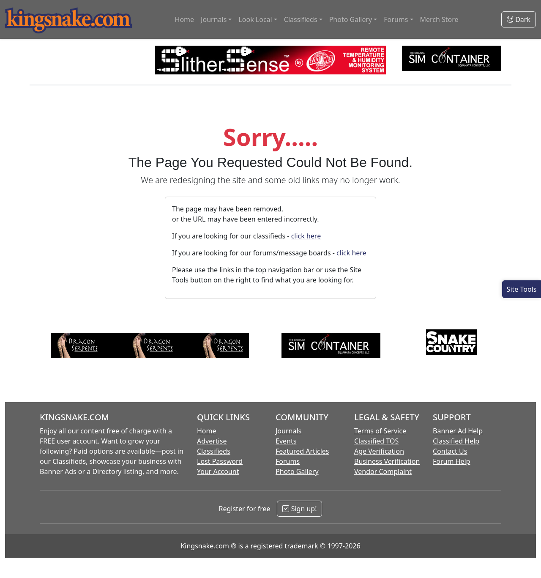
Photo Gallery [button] (350, 19)
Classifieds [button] (300, 19)
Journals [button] (214, 19)
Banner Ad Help (458, 431)
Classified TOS (376, 441)
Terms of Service (380, 431)
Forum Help (451, 461)
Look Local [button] (255, 19)
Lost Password (220, 461)
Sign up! (299, 508)
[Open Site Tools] (521, 289)
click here (306, 236)
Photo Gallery (297, 471)
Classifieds (213, 451)
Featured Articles (302, 451)
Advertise (212, 441)
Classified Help (456, 441)
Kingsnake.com (204, 546)
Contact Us (450, 451)
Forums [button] (396, 19)
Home (184, 19)
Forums (288, 461)
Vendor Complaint (383, 471)
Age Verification (379, 451)
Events (286, 441)
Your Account (218, 471)
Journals (288, 431)
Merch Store (439, 19)
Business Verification (387, 461)
